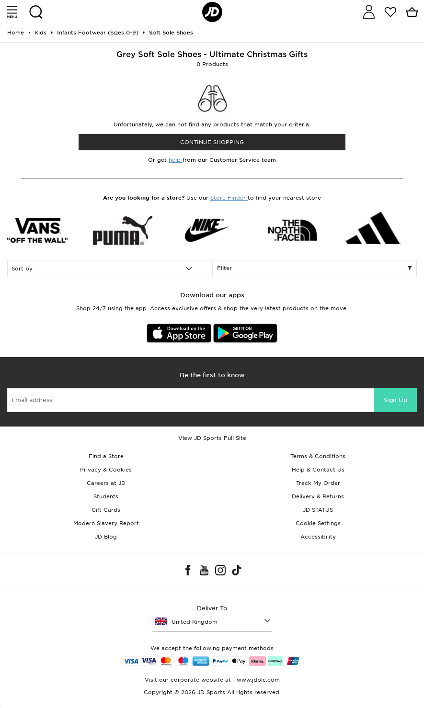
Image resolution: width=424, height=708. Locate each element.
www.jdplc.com (257, 679)
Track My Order (318, 483)
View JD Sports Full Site (212, 438)
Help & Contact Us (318, 469)
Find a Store (106, 456)
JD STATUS (318, 509)
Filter (315, 268)
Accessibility (318, 536)
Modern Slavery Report (106, 523)
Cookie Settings (318, 523)
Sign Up (395, 400)
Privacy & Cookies (106, 469)
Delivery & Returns (318, 496)
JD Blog (106, 536)
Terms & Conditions (317, 456)
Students (105, 496)
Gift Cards (106, 509)
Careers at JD (106, 483)
